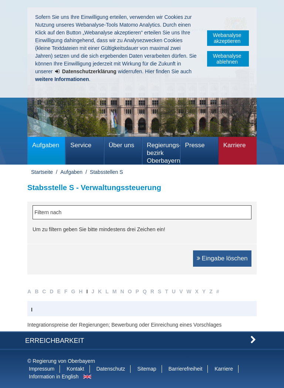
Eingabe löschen (225, 258)
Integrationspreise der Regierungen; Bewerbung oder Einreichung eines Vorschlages (124, 325)
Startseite (42, 172)
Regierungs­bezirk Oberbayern (163, 153)
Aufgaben (45, 145)
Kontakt (75, 369)
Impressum (41, 369)
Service (80, 145)
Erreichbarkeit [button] (54, 340)
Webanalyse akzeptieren (227, 38)
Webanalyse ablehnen (227, 59)
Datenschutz (111, 369)
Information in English (54, 376)
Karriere (234, 145)
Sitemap (146, 369)
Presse (194, 145)
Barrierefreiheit (185, 369)
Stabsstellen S (106, 172)
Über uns (121, 145)
